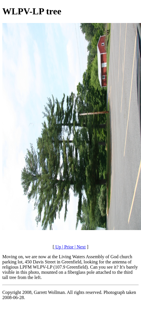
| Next (79, 246)
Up (57, 246)
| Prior (67, 246)
